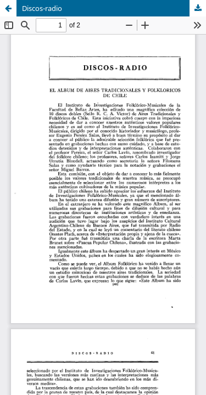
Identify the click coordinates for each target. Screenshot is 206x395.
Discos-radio (42, 8)
